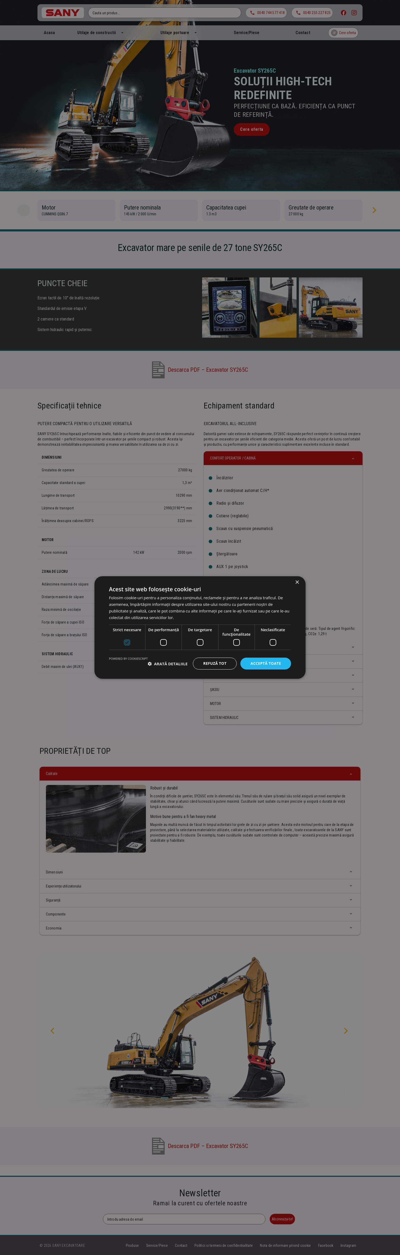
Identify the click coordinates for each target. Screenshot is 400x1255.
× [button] (297, 582)
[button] (168, 663)
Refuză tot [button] (214, 663)
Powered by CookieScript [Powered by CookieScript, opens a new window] (128, 659)
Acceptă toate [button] (265, 663)
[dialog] (200, 627)
